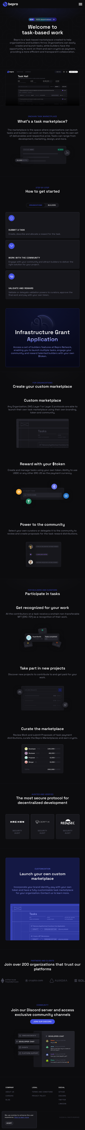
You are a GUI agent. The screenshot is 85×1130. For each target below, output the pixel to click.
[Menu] (80, 4)
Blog (8, 1100)
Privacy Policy (39, 1096)
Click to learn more (21, 1117)
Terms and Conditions (42, 1092)
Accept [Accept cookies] (9, 1123)
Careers (10, 1096)
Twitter (62, 1100)
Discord (62, 1096)
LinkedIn (62, 1104)
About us (10, 1092)
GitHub (62, 1092)
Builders (52, 205)
